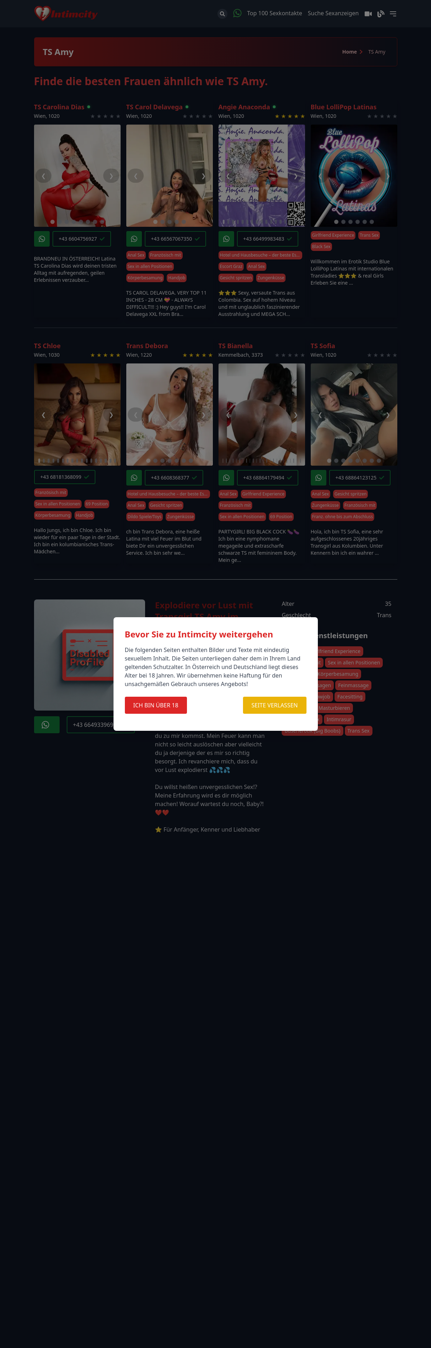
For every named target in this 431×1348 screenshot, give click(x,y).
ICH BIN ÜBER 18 (155, 705)
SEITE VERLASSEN (275, 705)
